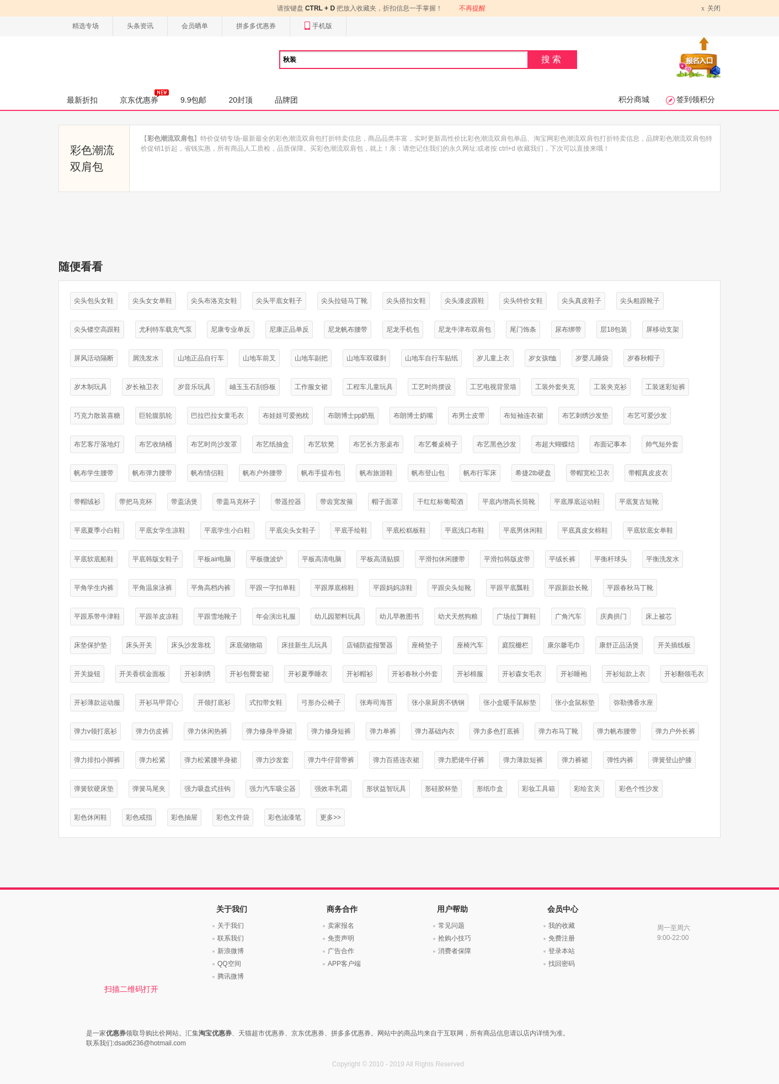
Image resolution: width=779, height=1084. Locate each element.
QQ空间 (229, 964)
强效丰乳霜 (331, 789)
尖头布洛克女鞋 (214, 301)
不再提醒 (472, 8)
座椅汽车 (470, 645)
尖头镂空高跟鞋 (97, 329)
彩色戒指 (139, 817)
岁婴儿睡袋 (592, 358)
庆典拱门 (613, 616)
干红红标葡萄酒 (440, 502)
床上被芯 (658, 616)
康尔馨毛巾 (563, 645)
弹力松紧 (152, 760)
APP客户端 (344, 964)
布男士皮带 (468, 415)
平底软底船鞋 (94, 559)
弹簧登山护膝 (672, 760)
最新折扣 (82, 99)
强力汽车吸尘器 (272, 789)
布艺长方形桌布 (376, 444)
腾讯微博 (230, 976)
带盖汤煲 (184, 502)
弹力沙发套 (272, 760)
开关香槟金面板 (142, 674)
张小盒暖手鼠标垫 (509, 702)
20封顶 (240, 99)
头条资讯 (140, 26)
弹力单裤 (383, 731)
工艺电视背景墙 (493, 387)
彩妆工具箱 (538, 789)
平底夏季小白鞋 (97, 530)
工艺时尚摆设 (431, 387)
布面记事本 (610, 444)
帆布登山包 (428, 473)
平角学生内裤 (94, 588)
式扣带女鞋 (265, 702)
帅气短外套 (662, 444)
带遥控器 (288, 502)
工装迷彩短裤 (665, 387)
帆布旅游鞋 (376, 473)
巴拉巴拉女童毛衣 (217, 415)
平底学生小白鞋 (227, 530)
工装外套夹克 (555, 387)
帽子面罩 (385, 502)
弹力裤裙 (575, 760)
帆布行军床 (480, 473)
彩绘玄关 (587, 789)
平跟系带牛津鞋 (97, 616)
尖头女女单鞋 (152, 301)
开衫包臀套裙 (249, 674)
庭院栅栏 (515, 645)
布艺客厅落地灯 (97, 444)
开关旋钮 (87, 674)
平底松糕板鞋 (406, 530)
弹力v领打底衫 (95, 731)
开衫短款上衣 (625, 674)
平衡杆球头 (610, 559)
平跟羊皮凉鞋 (159, 616)
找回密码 (561, 964)
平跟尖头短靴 (451, 588)
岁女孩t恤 (543, 358)
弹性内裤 (620, 760)
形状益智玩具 (386, 789)
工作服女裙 (311, 387)
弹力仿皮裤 (152, 731)
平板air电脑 (214, 559)
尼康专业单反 (230, 329)
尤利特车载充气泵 (165, 329)
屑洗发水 (145, 358)
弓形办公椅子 (321, 702)
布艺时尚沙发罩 (214, 444)
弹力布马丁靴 (558, 731)
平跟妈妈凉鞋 (393, 588)
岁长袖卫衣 (142, 387)
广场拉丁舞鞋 (516, 616)
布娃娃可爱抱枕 (286, 415)
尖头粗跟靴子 (640, 301)
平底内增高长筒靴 (508, 502)
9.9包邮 (193, 99)
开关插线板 (674, 645)
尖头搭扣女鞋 (406, 301)
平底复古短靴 (639, 502)
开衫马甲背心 (159, 702)
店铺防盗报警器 (369, 645)
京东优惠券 (144, 96)
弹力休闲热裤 (207, 731)
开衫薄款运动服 (97, 702)
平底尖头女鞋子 (292, 530)
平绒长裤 (562, 559)
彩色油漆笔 (284, 817)
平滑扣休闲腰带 (442, 559)
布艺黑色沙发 (496, 444)
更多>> (330, 817)
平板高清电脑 (322, 559)
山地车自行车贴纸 (431, 358)
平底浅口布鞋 (464, 530)
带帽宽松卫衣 (590, 473)
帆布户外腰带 (262, 473)
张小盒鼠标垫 (575, 702)
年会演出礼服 (276, 616)
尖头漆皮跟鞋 (464, 301)
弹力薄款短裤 (523, 760)
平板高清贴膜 (380, 559)
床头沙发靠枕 (191, 645)
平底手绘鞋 (350, 530)
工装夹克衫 (610, 387)
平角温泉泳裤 (152, 588)
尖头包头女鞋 (94, 301)
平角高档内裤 (211, 588)
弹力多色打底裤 (496, 731)
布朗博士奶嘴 (413, 415)
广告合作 (341, 951)
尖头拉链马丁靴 (344, 301)
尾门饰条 (523, 329)
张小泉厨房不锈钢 (438, 702)
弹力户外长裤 (675, 731)
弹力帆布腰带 (617, 731)
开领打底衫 (214, 702)
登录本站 (561, 951)
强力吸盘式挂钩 (207, 789)
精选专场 (85, 26)
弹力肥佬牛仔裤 (461, 760)
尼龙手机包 (402, 329)
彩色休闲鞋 (90, 817)
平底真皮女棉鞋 (585, 530)
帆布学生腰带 (94, 473)
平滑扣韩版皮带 (507, 559)
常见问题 (451, 925)
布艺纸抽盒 (272, 444)
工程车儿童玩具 (369, 387)
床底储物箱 (246, 645)
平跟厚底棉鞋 (334, 588)
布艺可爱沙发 (647, 415)
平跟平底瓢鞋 (510, 588)
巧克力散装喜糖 (97, 415)
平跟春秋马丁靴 (630, 588)
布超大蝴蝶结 (555, 444)
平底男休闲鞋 (523, 530)
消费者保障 (454, 951)
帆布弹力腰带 (152, 473)
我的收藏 (561, 925)
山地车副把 (311, 358)
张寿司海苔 (376, 702)
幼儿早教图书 (399, 616)
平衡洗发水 (662, 559)
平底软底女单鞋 (650, 530)
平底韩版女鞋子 (155, 559)
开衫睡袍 (574, 674)
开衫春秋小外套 (415, 674)
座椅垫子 (425, 645)
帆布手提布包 (321, 473)
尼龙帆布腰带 (347, 329)
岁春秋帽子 (643, 358)
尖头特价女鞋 (523, 301)
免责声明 (341, 938)
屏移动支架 (662, 329)
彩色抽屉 (184, 817)
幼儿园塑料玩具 (337, 616)
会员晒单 (195, 26)
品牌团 (286, 99)
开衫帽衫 (359, 674)
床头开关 (139, 645)
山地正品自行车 (201, 358)
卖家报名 (341, 925)
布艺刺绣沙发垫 (585, 415)
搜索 (552, 59)
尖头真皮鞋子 (581, 301)
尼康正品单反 (289, 329)
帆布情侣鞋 (207, 473)
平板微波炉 (266, 559)
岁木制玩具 (90, 387)
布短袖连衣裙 (523, 415)
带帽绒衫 (87, 502)
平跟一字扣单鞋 (272, 588)
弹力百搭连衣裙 (396, 760)
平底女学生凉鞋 (162, 530)
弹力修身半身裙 (269, 731)
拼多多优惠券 (256, 26)
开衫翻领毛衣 (684, 674)
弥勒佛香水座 (633, 702)
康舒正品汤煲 (619, 645)
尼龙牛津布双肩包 (464, 329)
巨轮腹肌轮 (155, 415)
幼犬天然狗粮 (458, 616)
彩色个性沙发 (639, 789)
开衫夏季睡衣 (308, 674)
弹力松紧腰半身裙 (210, 760)
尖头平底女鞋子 (279, 301)
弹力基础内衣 (435, 731)
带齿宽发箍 (336, 502)
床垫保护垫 (90, 645)
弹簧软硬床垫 (94, 789)
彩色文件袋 (232, 817)
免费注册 (561, 938)
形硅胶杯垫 (441, 789)
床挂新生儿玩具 (304, 645)
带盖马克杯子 (236, 502)
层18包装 (613, 329)
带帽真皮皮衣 (648, 473)
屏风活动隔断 (94, 358)
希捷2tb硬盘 (533, 473)
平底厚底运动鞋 (577, 502)
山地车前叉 (259, 358)
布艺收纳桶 (155, 444)
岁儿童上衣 (493, 358)
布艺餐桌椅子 (438, 444)
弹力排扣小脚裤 (97, 760)
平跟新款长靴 (568, 588)
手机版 (318, 26)
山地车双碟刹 (366, 358)
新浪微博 (230, 951)
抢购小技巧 (454, 938)
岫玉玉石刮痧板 (253, 387)
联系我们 (230, 938)
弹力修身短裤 (331, 731)
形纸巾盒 (490, 789)
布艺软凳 (321, 444)
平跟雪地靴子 (217, 616)
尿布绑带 (568, 329)
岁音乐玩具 (194, 387)
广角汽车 (568, 616)
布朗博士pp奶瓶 (351, 415)
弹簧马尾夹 (149, 789)
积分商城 (633, 99)
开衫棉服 (470, 674)
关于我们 (230, 925)
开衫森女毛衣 (522, 674)
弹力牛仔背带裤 (331, 760)
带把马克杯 (135, 502)
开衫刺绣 (197, 674)
